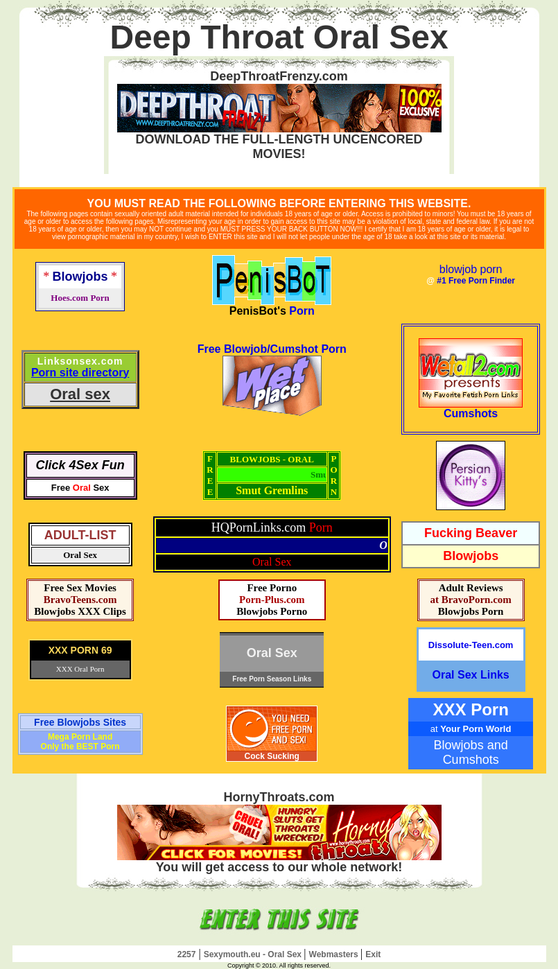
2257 (186, 954)
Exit (373, 954)
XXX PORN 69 (80, 650)
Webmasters (334, 954)
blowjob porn (471, 269)
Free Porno (272, 587)
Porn (301, 311)
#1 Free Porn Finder (476, 281)
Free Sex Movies (80, 587)
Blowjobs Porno (271, 611)
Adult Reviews (471, 587)
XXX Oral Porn (80, 669)
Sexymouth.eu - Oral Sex (254, 954)
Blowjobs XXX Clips (80, 611)
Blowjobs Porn (471, 611)
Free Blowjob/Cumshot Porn (272, 349)
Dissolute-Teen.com (471, 645)
